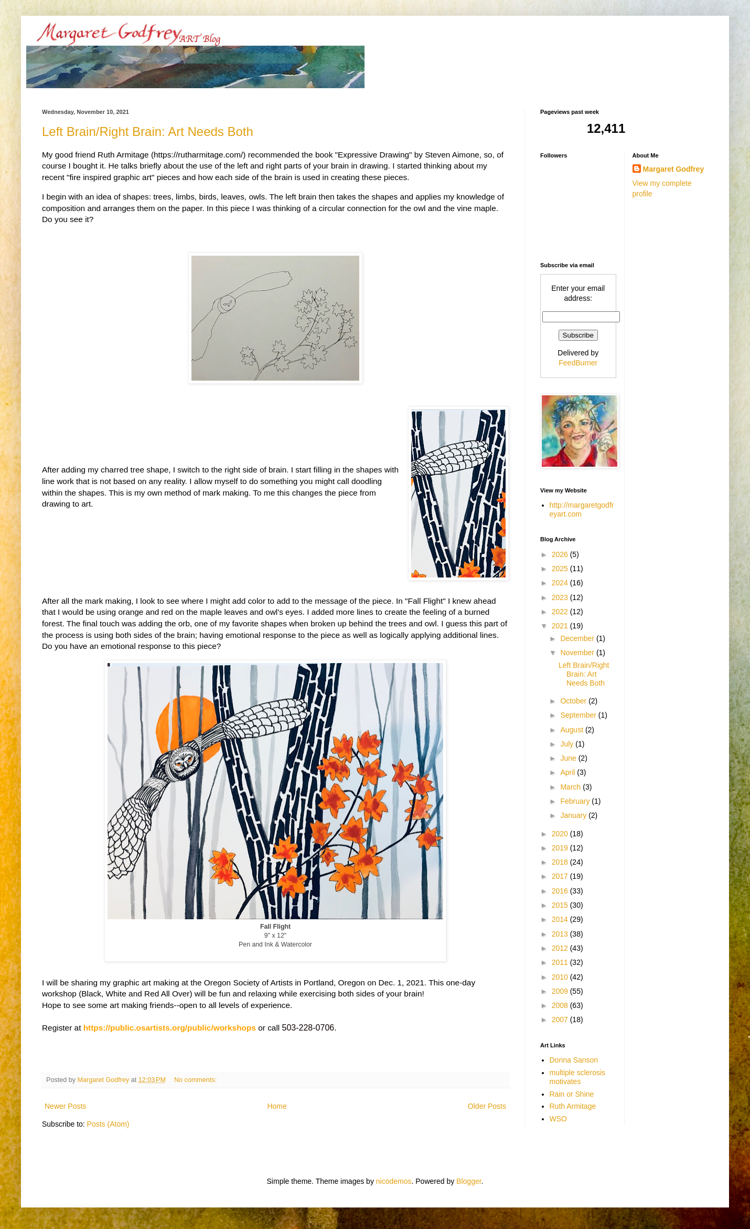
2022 (561, 611)
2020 (561, 833)
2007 (561, 1019)
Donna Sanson (574, 1060)
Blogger (468, 1181)
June (569, 758)
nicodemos (394, 1181)
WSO (558, 1119)
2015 (561, 905)
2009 (561, 991)
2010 (561, 977)
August (572, 730)
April (568, 772)
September (579, 715)
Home (276, 1106)
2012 (561, 948)
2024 (561, 583)
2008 (561, 1005)
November (578, 652)
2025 (561, 568)
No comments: (196, 1080)
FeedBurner (578, 363)
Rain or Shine (572, 1094)
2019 (561, 848)
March (571, 787)
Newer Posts (65, 1106)
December (578, 638)
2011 (561, 962)
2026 (561, 554)
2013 (561, 934)
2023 (561, 597)
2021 (561, 626)
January (574, 815)
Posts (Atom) (108, 1124)
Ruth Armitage (573, 1106)
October (574, 701)
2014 (561, 919)
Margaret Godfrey (673, 169)
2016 (561, 891)
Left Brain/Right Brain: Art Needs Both (147, 131)
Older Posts (487, 1106)
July (567, 744)
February (576, 801)
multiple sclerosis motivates (578, 1077)
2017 (561, 876)
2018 (561, 862)
